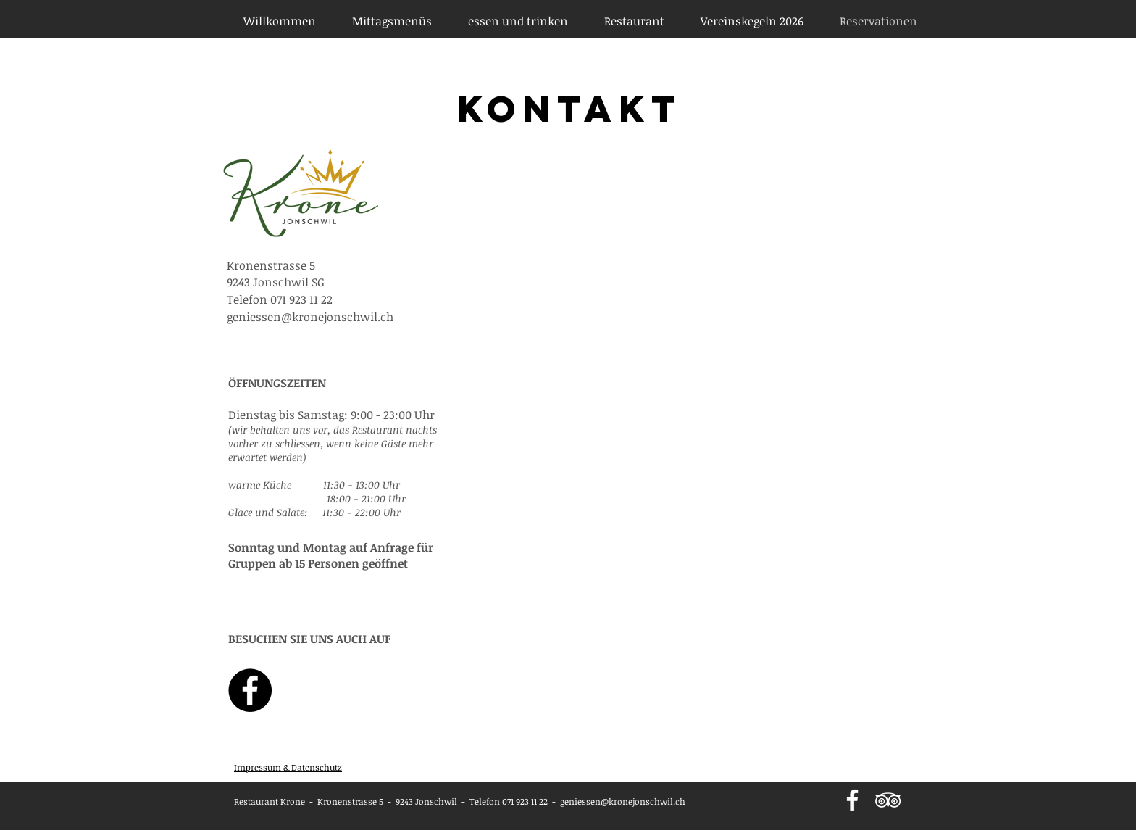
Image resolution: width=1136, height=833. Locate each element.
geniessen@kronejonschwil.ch (622, 801)
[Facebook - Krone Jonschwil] (250, 690)
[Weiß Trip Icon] (888, 800)
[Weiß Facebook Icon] (852, 800)
